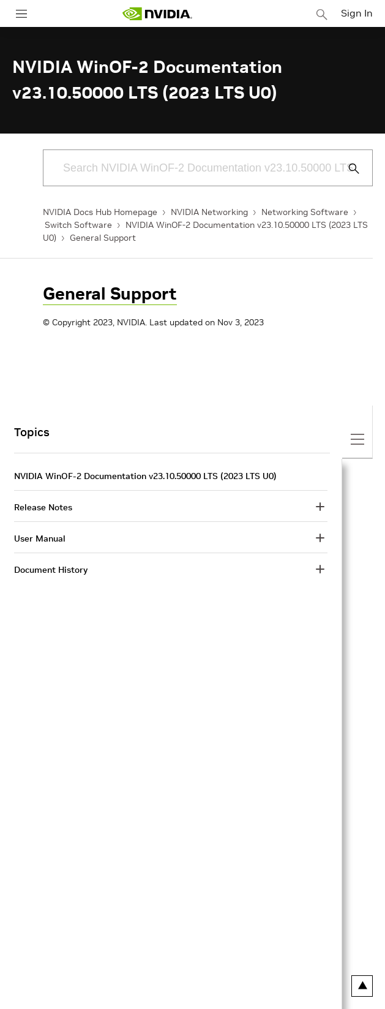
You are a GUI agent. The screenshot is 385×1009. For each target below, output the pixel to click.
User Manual (39, 538)
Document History (51, 569)
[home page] (157, 13)
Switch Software (78, 224)
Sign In (357, 13)
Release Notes (43, 507)
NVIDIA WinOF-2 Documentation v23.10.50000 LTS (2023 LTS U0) (145, 476)
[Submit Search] (347, 168)
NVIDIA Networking (209, 211)
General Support (103, 237)
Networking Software (304, 211)
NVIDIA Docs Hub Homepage (100, 211)
